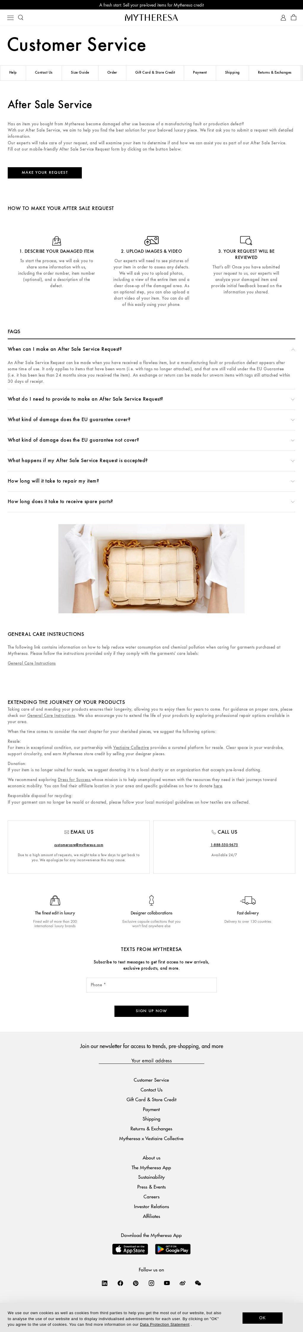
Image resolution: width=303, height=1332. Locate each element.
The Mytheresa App (151, 1167)
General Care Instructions (32, 663)
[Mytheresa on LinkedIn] (104, 1283)
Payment (200, 73)
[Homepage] (151, 17)
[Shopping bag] (293, 17)
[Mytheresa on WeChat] (198, 1283)
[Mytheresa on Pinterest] (136, 1283)
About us (151, 1157)
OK (262, 1317)
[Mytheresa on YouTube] (167, 1283)
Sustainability (151, 1177)
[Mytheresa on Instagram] (151, 1283)
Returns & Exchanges (275, 73)
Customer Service (151, 1079)
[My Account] (283, 17)
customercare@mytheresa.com (78, 845)
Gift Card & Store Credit (155, 73)
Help (13, 73)
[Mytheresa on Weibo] (182, 1283)
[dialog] (151, 1317)
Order (112, 73)
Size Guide (80, 73)
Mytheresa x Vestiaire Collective (151, 1138)
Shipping (232, 73)
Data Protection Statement (164, 1324)
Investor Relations (151, 1206)
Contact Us (44, 73)
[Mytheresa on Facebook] (120, 1283)
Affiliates (151, 1216)
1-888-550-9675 (224, 845)
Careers (151, 1196)
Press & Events (151, 1186)
